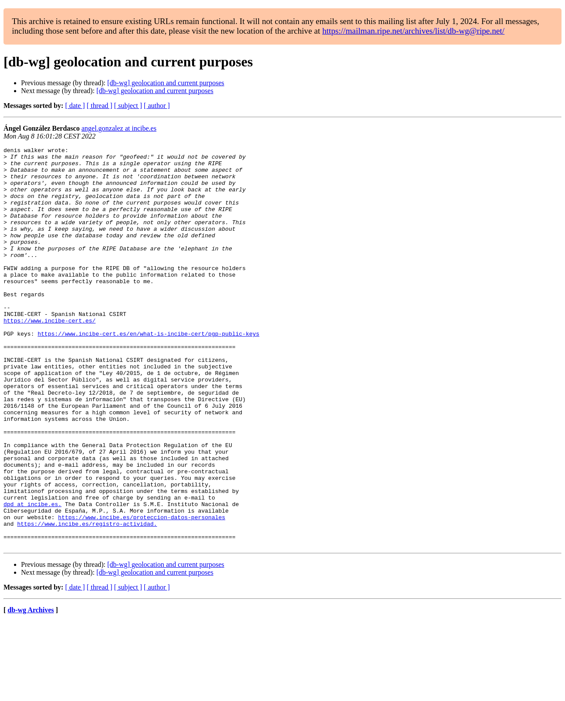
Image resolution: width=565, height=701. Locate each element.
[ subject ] (128, 105)
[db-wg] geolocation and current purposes (165, 83)
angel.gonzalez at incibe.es (118, 128)
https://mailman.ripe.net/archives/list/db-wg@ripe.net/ (413, 30)
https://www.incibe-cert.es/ (49, 356)
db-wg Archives (30, 690)
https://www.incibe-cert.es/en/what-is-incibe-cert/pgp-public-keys (148, 371)
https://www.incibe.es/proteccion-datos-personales (141, 592)
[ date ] (75, 105)
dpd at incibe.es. (32, 576)
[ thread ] (99, 105)
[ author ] (157, 105)
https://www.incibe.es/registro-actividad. (87, 600)
